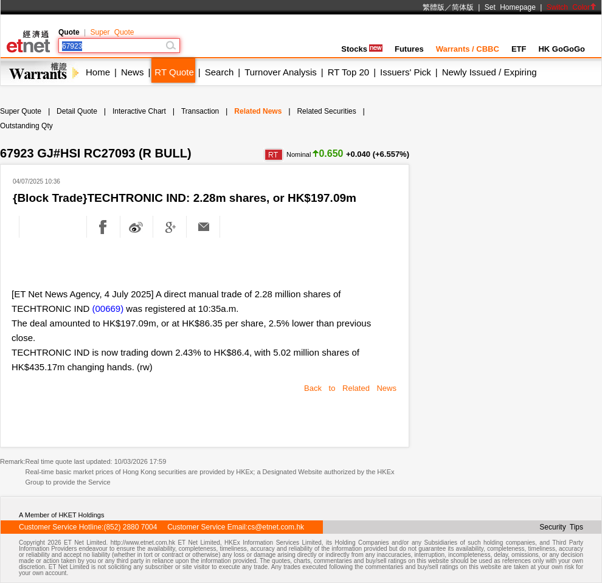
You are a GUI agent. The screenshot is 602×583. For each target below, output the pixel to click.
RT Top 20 (348, 72)
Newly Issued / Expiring (489, 72)
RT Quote (173, 72)
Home (98, 72)
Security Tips (561, 527)
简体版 (463, 7)
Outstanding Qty (26, 126)
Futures (409, 48)
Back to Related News (350, 388)
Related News (258, 111)
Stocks (361, 48)
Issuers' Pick (405, 72)
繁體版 (434, 7)
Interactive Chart (139, 111)
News (132, 72)
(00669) (108, 308)
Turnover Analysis (280, 72)
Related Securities (326, 111)
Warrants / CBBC (467, 48)
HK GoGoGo (561, 48)
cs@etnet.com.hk (275, 527)
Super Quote (112, 32)
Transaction (200, 111)
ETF (519, 48)
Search (219, 72)
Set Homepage (510, 7)
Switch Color (572, 7)
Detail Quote (77, 111)
